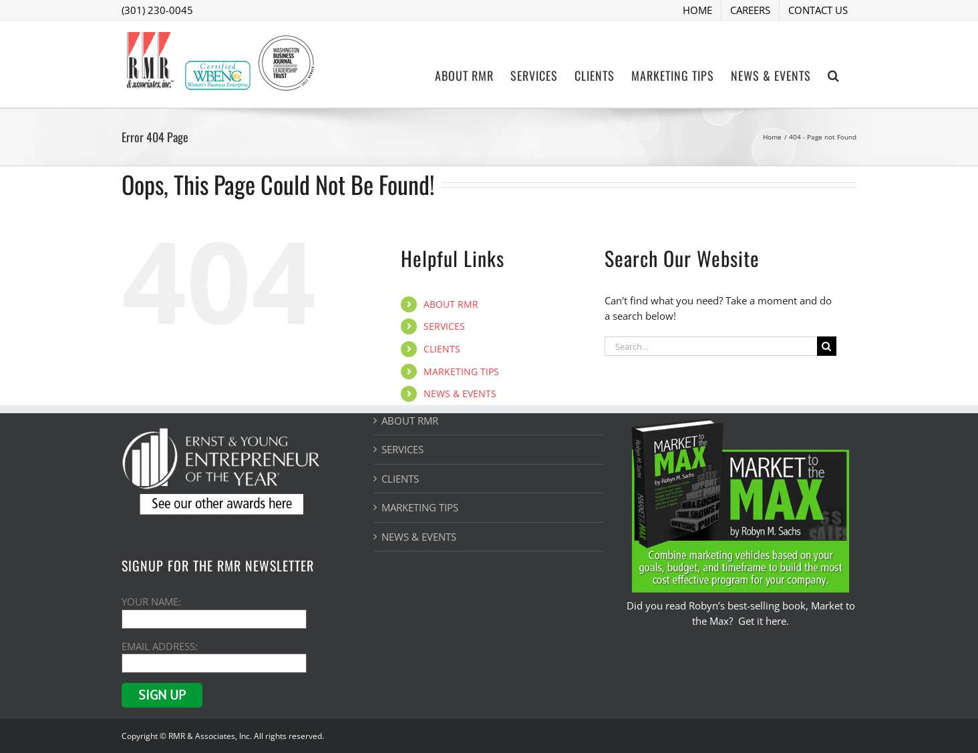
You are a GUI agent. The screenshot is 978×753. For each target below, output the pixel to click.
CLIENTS (442, 348)
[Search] (826, 346)
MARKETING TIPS (461, 371)
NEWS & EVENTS (460, 393)
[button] (834, 74)
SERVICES (444, 326)
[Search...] (711, 346)
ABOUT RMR (451, 304)
